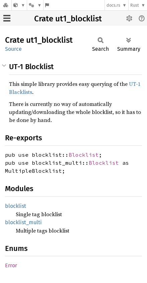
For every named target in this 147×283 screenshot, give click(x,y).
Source (13, 49)
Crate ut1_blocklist (68, 18)
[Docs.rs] (5, 5)
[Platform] (35, 5)
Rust (134, 5)
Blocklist (84, 154)
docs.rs (113, 5)
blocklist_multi (23, 222)
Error (11, 265)
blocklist (15, 206)
